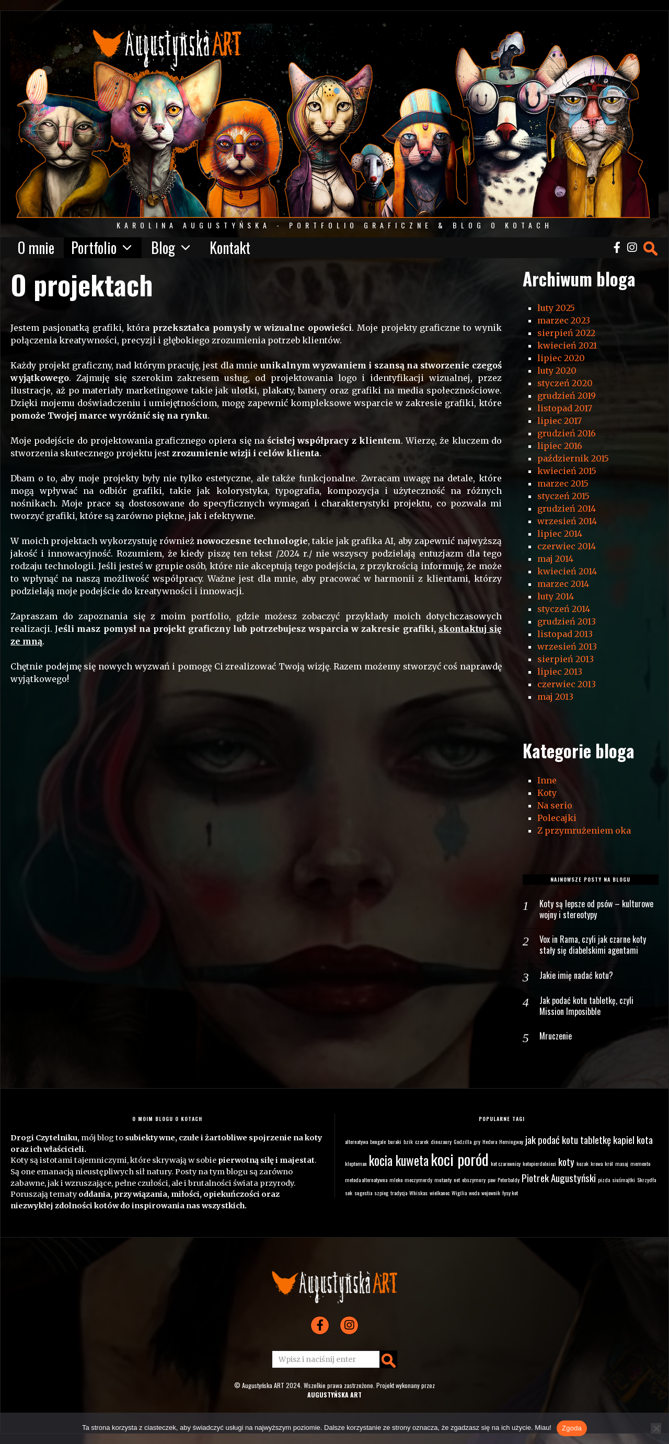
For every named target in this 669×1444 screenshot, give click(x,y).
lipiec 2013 (559, 671)
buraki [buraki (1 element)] (394, 1141)
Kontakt (230, 247)
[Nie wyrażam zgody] (656, 1428)
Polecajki (556, 818)
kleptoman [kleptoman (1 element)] (356, 1163)
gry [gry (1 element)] (477, 1141)
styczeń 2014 (563, 609)
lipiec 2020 (561, 358)
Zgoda (572, 1428)
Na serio (554, 805)
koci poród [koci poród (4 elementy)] (460, 1159)
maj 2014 (555, 558)
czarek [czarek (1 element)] (422, 1141)
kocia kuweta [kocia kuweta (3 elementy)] (399, 1160)
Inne (547, 780)
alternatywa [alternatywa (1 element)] (356, 1141)
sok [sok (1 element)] (348, 1192)
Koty (547, 793)
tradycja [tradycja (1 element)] (398, 1192)
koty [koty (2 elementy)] (566, 1161)
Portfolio (94, 247)
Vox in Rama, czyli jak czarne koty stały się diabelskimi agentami (592, 945)
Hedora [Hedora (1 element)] (489, 1141)
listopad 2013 (565, 634)
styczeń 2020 (565, 383)
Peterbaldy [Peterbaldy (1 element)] (509, 1179)
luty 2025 (556, 308)
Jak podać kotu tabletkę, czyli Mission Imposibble (586, 1006)
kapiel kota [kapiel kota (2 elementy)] (633, 1139)
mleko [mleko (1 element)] (395, 1179)
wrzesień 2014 (567, 521)
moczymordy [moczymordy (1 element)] (418, 1179)
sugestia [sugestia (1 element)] (363, 1192)
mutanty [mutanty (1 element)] (443, 1179)
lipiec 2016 (559, 446)
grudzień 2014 (566, 508)
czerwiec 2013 (566, 684)
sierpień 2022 (566, 333)
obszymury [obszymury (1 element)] (474, 1179)
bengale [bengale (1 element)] (378, 1141)
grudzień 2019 (566, 395)
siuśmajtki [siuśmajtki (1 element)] (623, 1179)
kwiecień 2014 (567, 571)
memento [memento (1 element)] (640, 1163)
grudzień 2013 (566, 621)
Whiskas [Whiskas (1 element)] (418, 1192)
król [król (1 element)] (609, 1163)
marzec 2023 (563, 320)
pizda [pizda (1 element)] (604, 1179)
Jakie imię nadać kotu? (576, 975)
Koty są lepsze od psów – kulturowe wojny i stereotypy (596, 909)
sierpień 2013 (565, 659)
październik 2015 (573, 458)
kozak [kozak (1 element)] (582, 1163)
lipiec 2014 (559, 533)
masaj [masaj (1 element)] (621, 1163)
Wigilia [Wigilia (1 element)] (459, 1192)
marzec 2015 (563, 483)
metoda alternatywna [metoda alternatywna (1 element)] (366, 1179)
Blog (163, 247)
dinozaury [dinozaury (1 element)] (441, 1141)
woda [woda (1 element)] (474, 1192)
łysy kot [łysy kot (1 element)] (510, 1192)
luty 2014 (555, 596)
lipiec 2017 (559, 420)
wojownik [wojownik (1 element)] (490, 1192)
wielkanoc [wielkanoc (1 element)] (439, 1192)
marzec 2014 (563, 584)
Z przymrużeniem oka (584, 830)
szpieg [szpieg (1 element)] (381, 1192)
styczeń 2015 (563, 496)
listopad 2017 (564, 408)
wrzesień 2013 (567, 646)
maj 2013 (555, 696)
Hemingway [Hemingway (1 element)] (511, 1141)
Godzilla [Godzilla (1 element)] (462, 1141)
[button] (388, 1359)
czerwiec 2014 (566, 546)
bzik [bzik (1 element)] (408, 1141)
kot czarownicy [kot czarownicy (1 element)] (506, 1163)
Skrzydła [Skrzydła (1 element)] (646, 1179)
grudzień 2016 (566, 433)
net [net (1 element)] (457, 1179)
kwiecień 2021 (567, 345)
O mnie (36, 247)
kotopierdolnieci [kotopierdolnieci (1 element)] (539, 1163)
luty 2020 (556, 370)
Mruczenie (555, 1036)
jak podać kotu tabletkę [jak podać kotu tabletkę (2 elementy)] (568, 1139)
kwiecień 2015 (566, 471)
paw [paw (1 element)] (491, 1179)
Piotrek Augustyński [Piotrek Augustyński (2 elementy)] (559, 1177)
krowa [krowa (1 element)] (597, 1163)
